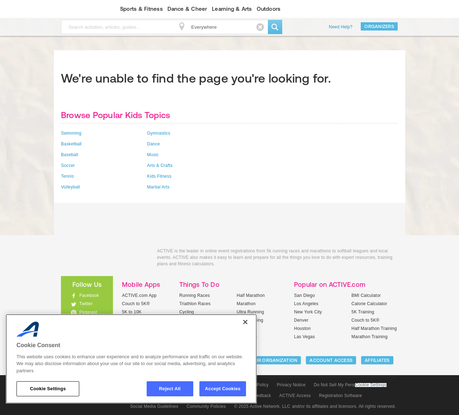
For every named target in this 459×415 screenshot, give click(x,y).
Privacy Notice (291, 384)
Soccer (68, 165)
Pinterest (88, 312)
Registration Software (340, 395)
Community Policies (206, 406)
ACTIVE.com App (139, 295)
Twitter (86, 303)
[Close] (245, 322)
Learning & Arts (232, 9)
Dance (153, 143)
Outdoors (268, 9)
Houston (302, 328)
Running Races (194, 295)
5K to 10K (132, 311)
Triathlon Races (194, 303)
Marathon (246, 303)
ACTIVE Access (295, 395)
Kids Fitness (159, 176)
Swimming (71, 133)
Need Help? (340, 26)
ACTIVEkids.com (80, 9)
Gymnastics (158, 133)
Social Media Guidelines (154, 406)
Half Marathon (251, 295)
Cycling (186, 311)
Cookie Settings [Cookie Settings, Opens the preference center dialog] (48, 388)
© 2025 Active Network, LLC (262, 406)
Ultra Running (250, 311)
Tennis (67, 176)
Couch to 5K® (136, 303)
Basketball (71, 143)
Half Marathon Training (374, 328)
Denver (301, 320)
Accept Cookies (222, 388)
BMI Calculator (366, 295)
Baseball (69, 154)
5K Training (362, 311)
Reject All (170, 388)
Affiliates (377, 360)
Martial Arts (158, 187)
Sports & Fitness (141, 9)
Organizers (379, 26)
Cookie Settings (371, 385)
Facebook (89, 295)
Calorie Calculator (369, 303)
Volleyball (70, 187)
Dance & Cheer (187, 9)
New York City (308, 311)
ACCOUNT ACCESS (330, 360)
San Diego (304, 295)
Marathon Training (369, 336)
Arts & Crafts (159, 165)
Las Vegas (304, 336)
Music (153, 154)
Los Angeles (306, 303)
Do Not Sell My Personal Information (350, 384)
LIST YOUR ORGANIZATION (268, 360)
